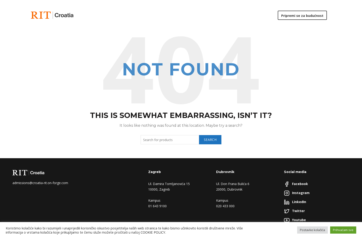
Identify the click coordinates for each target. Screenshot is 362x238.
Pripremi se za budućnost (302, 15)
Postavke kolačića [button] (312, 230)
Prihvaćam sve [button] (343, 230)
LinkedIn (299, 202)
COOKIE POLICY (153, 232)
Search (210, 139)
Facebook (300, 184)
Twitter (298, 211)
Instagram (301, 193)
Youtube (299, 220)
